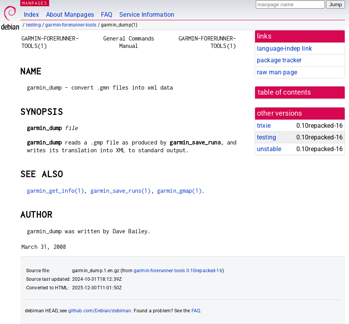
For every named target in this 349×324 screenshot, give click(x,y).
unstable (269, 149)
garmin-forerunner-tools (70, 25)
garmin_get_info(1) (55, 190)
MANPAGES (34, 2)
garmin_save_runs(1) (120, 190)
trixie (264, 125)
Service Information (146, 14)
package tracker (279, 60)
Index (31, 14)
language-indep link (284, 48)
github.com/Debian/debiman (99, 310)
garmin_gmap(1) (179, 190)
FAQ (106, 14)
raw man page (277, 72)
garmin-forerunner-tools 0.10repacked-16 (178, 270)
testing (33, 25)
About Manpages (70, 14)
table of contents (284, 92)
